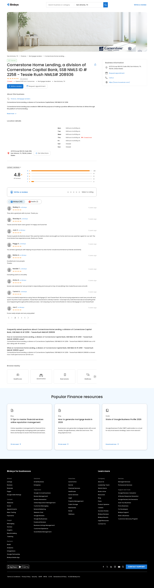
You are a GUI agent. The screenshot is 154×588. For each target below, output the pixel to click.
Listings (9, 482)
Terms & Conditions (13, 577)
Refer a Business (123, 516)
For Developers (123, 509)
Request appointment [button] (116, 73)
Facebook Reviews (40, 522)
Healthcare (72, 491)
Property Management (76, 501)
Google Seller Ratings (14, 495)
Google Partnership (13, 554)
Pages (9, 491)
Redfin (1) (33, 202)
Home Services (73, 495)
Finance (23, 56)
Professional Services (125, 485)
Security (34, 577)
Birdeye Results (103, 517)
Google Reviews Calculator (127, 493)
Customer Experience (41, 528)
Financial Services (74, 488)
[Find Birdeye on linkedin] (111, 566)
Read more (11, 113)
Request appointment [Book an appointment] (35, 86)
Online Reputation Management (45, 503)
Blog (99, 498)
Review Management (41, 496)
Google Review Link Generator (128, 499)
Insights (9, 530)
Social (9, 506)
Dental (70, 485)
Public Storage (73, 504)
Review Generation (40, 499)
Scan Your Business (124, 503)
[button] (8, 317)
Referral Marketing (40, 509)
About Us (101, 482)
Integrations (11, 551)
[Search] (105, 4)
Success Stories (103, 511)
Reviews (9, 485)
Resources (101, 495)
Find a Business (123, 506)
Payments (10, 516)
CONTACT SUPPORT (136, 567)
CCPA (50, 577)
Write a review (140, 5)
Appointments (12, 509)
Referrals (10, 488)
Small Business (39, 482)
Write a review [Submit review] (15, 86)
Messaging (10, 523)
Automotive (72, 482)
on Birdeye (23, 207)
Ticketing (10, 536)
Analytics (10, 548)
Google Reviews (39, 516)
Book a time (102, 491)
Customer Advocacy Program (128, 519)
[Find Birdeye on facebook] (103, 566)
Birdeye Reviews (103, 514)
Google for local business (42, 493)
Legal (70, 498)
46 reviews (24, 78)
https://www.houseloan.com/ (119, 82)
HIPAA (45, 577)
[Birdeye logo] (13, 4)
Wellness (71, 514)
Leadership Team (104, 485)
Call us (111, 78)
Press (100, 501)
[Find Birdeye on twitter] (107, 566)
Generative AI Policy (60, 577)
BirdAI (9, 544)
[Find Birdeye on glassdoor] (123, 566)
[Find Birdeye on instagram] (115, 566)
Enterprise (37, 485)
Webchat (10, 503)
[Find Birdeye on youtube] (119, 566)
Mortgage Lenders (35, 56)
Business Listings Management (44, 525)
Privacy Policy (26, 577)
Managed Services (124, 482)
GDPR (40, 577)
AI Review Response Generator (128, 496)
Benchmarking (12, 533)
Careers (100, 508)
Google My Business (40, 519)
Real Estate (72, 508)
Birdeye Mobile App (13, 557)
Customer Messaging (41, 506)
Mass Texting (11, 512)
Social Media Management (43, 532)
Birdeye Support (123, 512)
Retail (70, 511)
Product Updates (103, 504)
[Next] (95, 376)
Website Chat (38, 512)
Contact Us (102, 524)
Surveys (9, 527)
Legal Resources (103, 520)
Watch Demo (102, 488)
